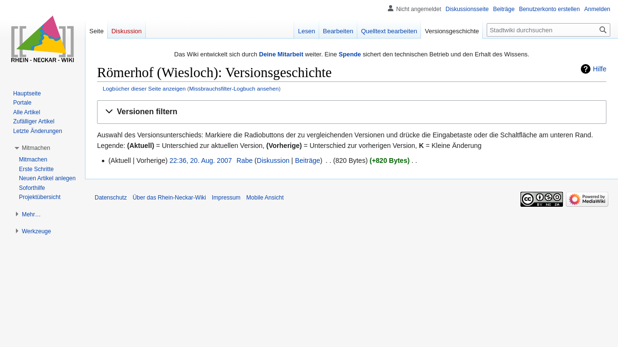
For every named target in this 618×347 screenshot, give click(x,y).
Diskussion (273, 160)
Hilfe (599, 69)
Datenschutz (111, 197)
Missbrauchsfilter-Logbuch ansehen (234, 88)
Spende (349, 54)
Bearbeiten (338, 31)
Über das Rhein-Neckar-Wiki (169, 197)
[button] (351, 112)
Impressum (226, 197)
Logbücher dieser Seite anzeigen (144, 88)
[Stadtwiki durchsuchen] (548, 30)
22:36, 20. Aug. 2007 (200, 160)
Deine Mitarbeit (281, 54)
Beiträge (307, 160)
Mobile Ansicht (264, 197)
